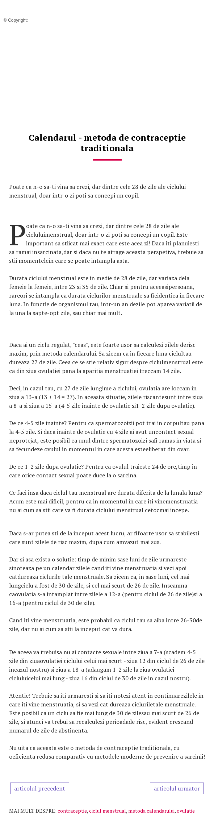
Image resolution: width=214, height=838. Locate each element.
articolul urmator (177, 788)
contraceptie (72, 810)
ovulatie (186, 810)
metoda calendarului (151, 810)
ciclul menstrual (107, 810)
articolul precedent (39, 788)
